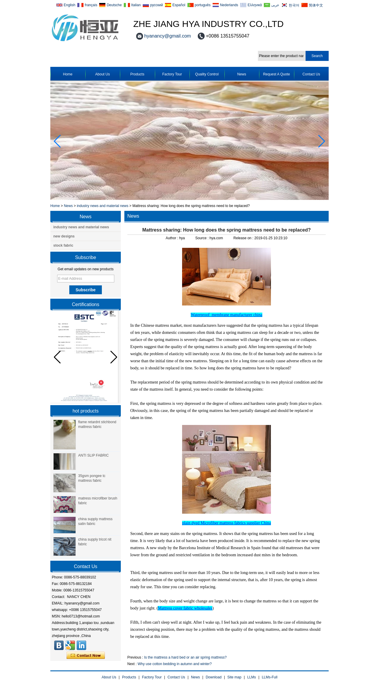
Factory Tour (172, 74)
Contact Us (311, 74)
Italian (136, 5)
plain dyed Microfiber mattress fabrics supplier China (226, 523)
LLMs (251, 677)
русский (156, 5)
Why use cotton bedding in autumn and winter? (175, 664)
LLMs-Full (269, 677)
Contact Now (86, 655)
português (203, 5)
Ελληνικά (255, 5)
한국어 (294, 5)
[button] (322, 141)
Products (137, 74)
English (69, 5)
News (241, 74)
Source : (202, 238)
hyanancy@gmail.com (167, 35)
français (91, 5)
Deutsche (114, 5)
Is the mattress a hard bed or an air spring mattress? (185, 657)
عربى (275, 5)
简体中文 (316, 5)
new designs (64, 236)
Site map (234, 677)
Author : (172, 238)
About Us (102, 74)
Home (68, 74)
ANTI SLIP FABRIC (93, 455)
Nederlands (229, 5)
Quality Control (207, 74)
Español (178, 5)
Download (213, 677)
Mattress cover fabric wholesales (185, 608)
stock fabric (63, 245)
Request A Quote (276, 74)
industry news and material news (102, 206)
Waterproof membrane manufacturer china (226, 315)
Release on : (243, 238)
